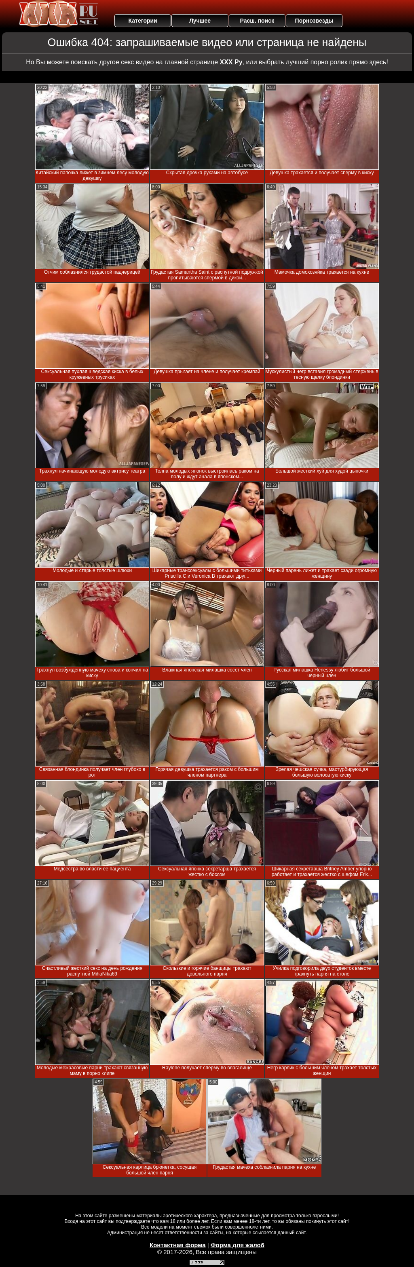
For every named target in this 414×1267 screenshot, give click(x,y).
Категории (143, 20)
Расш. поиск (257, 20)
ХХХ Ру (231, 62)
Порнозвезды (314, 20)
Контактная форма (178, 1245)
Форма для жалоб (237, 1245)
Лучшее (200, 20)
